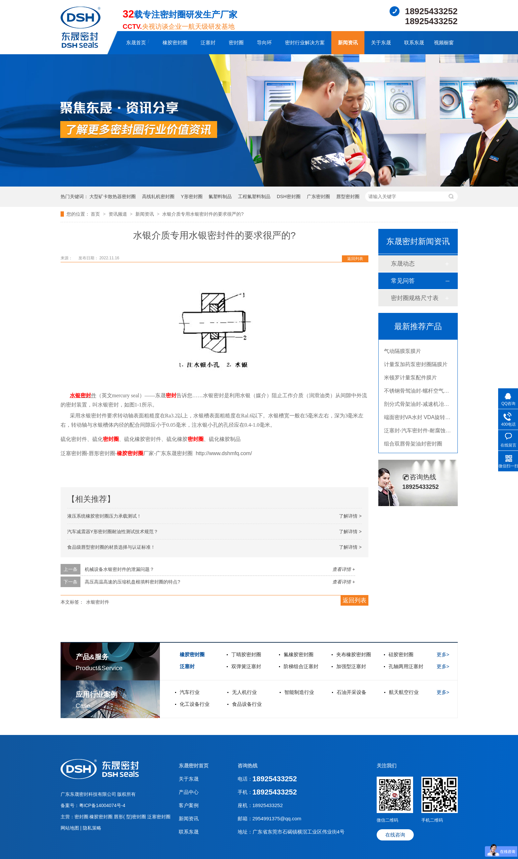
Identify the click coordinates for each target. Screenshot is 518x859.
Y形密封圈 (191, 196)
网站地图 (70, 828)
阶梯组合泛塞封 (301, 666)
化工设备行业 (195, 704)
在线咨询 (395, 835)
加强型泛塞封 (351, 666)
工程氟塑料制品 (254, 196)
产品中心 (189, 792)
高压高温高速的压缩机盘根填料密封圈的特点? (132, 581)
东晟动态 (403, 263)
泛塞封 (208, 42)
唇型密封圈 (347, 196)
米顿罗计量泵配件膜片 (410, 380)
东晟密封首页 (194, 765)
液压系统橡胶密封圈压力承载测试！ (104, 516)
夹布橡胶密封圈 (353, 654)
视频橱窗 (444, 42)
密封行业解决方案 (305, 42)
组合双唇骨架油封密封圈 (413, 446)
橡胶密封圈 (175, 42)
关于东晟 (381, 42)
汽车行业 (190, 692)
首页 (96, 214)
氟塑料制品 (220, 196)
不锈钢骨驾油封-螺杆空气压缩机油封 (427, 393)
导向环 (264, 42)
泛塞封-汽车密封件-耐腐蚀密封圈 (423, 433)
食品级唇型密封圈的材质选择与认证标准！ (111, 547)
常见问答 (403, 281)
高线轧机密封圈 (158, 196)
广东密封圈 (318, 196)
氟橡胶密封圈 (298, 654)
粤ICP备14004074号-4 (102, 805)
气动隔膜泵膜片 (402, 353)
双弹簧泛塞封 (246, 666)
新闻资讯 (348, 42)
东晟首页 (136, 42)
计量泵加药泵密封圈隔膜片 (415, 366)
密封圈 (236, 42)
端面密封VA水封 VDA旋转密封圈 (422, 419)
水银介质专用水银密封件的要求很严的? (203, 214)
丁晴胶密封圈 (246, 654)
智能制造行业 (299, 692)
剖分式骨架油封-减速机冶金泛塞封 (424, 406)
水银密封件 (97, 602)
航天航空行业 (404, 692)
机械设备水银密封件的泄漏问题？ (119, 569)
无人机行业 (244, 692)
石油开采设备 (351, 692)
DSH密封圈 (289, 196)
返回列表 (355, 258)
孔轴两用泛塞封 (406, 666)
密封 (85, 395)
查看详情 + (343, 569)
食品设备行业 (247, 704)
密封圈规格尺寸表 (415, 298)
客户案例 (189, 805)
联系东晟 (414, 42)
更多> (443, 654)
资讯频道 (118, 214)
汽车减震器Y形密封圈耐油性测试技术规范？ (112, 531)
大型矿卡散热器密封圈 (112, 196)
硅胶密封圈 (401, 654)
